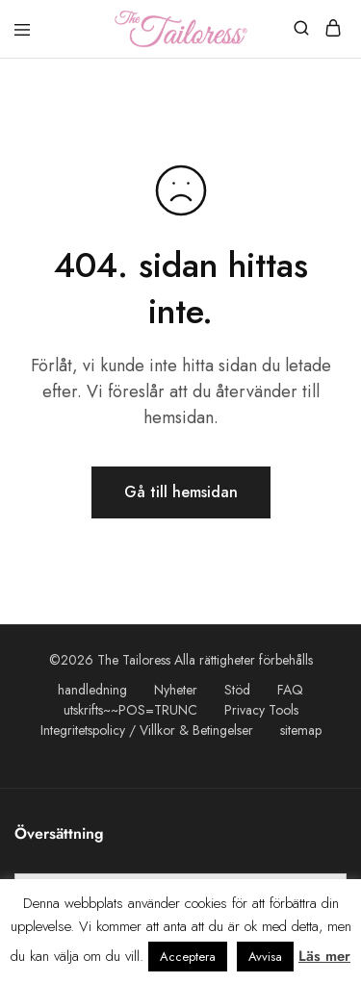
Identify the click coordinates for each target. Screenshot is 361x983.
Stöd (237, 689)
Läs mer (324, 956)
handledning (92, 689)
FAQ (290, 689)
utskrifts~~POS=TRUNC (130, 709)
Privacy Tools (261, 709)
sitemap (301, 730)
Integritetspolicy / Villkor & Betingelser (146, 730)
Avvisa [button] (265, 956)
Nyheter (175, 689)
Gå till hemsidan (181, 492)
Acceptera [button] (188, 956)
